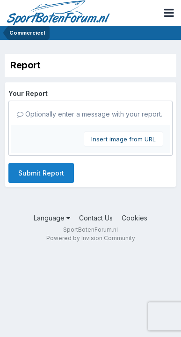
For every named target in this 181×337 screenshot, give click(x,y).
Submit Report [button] (41, 173)
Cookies (134, 218)
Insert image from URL (123, 139)
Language (52, 218)
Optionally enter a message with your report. (89, 114)
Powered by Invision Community (90, 238)
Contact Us (96, 218)
